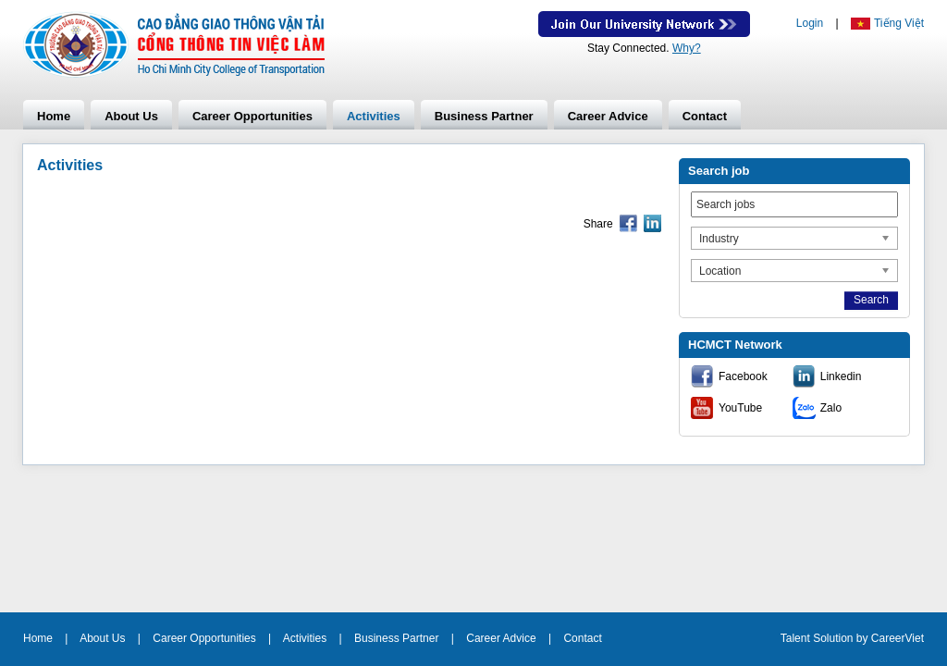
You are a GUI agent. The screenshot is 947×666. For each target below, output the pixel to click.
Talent (797, 638)
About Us (131, 116)
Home (53, 116)
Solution (834, 638)
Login (809, 23)
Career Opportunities (252, 116)
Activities (373, 116)
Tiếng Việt (899, 23)
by (863, 638)
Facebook (743, 376)
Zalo (831, 407)
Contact (705, 116)
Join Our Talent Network (644, 24)
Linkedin (841, 376)
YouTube (740, 407)
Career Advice (608, 116)
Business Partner (484, 116)
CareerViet (897, 638)
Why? (686, 48)
